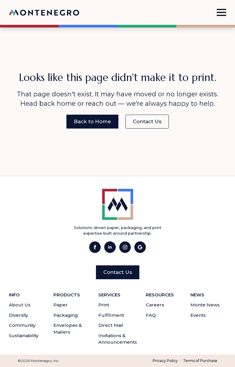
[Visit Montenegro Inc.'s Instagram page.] (125, 247)
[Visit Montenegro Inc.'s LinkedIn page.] (110, 247)
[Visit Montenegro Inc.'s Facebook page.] (95, 247)
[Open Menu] (221, 12)
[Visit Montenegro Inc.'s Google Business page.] (140, 247)
